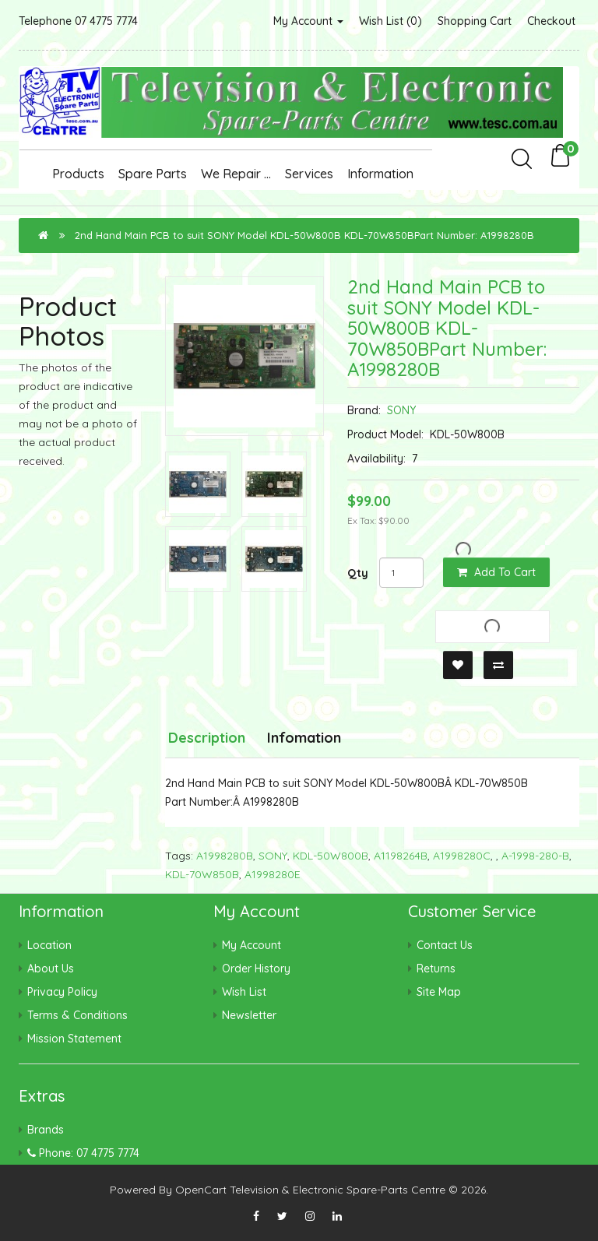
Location (49, 945)
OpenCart (201, 1190)
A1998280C (462, 856)
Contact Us (445, 945)
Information (380, 173)
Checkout (551, 21)
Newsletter (249, 1015)
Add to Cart (496, 572)
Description (206, 738)
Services (309, 173)
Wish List (244, 992)
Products (78, 173)
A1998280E (272, 874)
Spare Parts (152, 173)
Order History (256, 969)
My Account (308, 21)
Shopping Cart (475, 21)
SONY (401, 410)
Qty (357, 573)
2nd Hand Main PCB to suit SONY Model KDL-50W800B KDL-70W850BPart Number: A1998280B (304, 235)
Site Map (439, 992)
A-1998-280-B (535, 856)
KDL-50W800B (330, 856)
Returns (436, 969)
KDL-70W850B (202, 874)
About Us (50, 969)
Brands (45, 1130)
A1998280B (224, 856)
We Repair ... (236, 173)
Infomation (304, 738)
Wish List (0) (390, 21)
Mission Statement (74, 1039)
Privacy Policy (62, 992)
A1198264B (400, 856)
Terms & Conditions (77, 1015)
